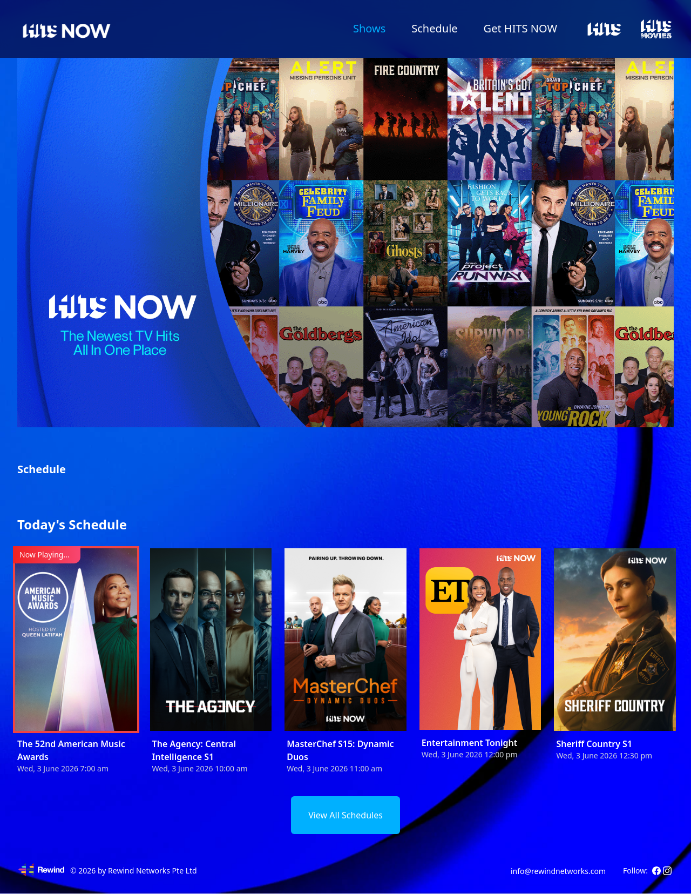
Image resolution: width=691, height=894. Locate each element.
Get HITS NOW (520, 28)
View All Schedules (345, 815)
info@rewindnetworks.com (558, 871)
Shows (369, 28)
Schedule (434, 28)
